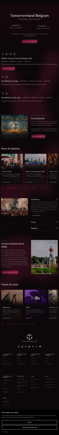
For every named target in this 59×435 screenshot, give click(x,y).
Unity (44, 222)
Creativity (44, 199)
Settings (5, 432)
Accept (29, 422)
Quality (44, 228)
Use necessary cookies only (29, 427)
